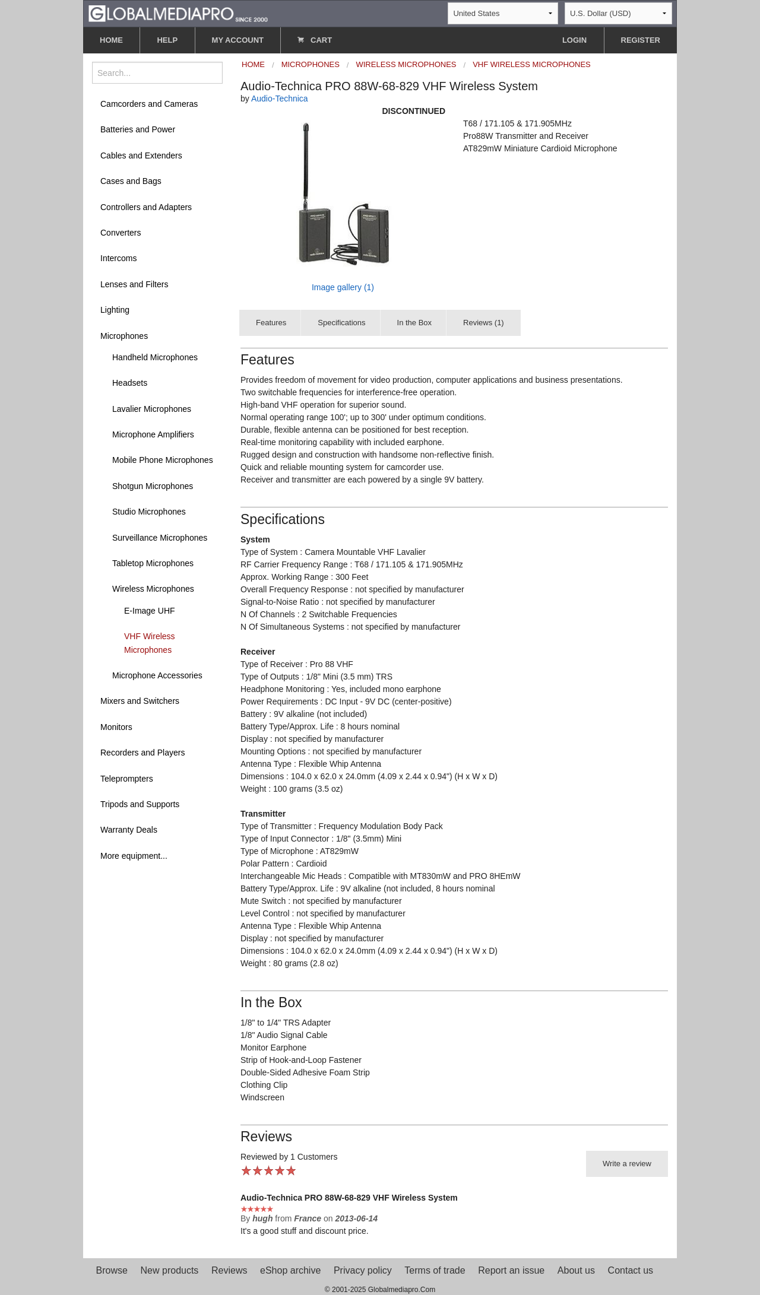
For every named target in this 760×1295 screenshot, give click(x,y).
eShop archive (290, 1270)
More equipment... (133, 856)
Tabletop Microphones (153, 563)
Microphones (124, 336)
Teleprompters (126, 778)
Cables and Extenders (141, 155)
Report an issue (511, 1270)
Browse (112, 1270)
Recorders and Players (142, 752)
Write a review (627, 1163)
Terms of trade (434, 1270)
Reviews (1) (483, 322)
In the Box (414, 322)
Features (271, 322)
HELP (167, 40)
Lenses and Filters (134, 284)
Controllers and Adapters (146, 207)
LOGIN (574, 40)
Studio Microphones (149, 511)
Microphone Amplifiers (153, 434)
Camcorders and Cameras (149, 104)
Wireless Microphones (153, 588)
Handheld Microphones (155, 357)
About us (576, 1270)
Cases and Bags (131, 181)
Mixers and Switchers (139, 701)
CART (314, 40)
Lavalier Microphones (151, 409)
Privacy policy (363, 1270)
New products (170, 1270)
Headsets (129, 383)
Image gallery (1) (343, 287)
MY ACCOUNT (238, 40)
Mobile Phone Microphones (162, 460)
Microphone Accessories (157, 675)
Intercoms (118, 258)
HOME (111, 40)
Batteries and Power (137, 129)
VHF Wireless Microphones (149, 642)
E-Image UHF (149, 610)
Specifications (341, 322)
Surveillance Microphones (159, 537)
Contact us (630, 1270)
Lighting (114, 310)
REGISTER (640, 40)
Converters (120, 232)
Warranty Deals (128, 829)
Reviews (229, 1270)
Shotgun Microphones (152, 486)
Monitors (116, 727)
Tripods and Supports (139, 804)
